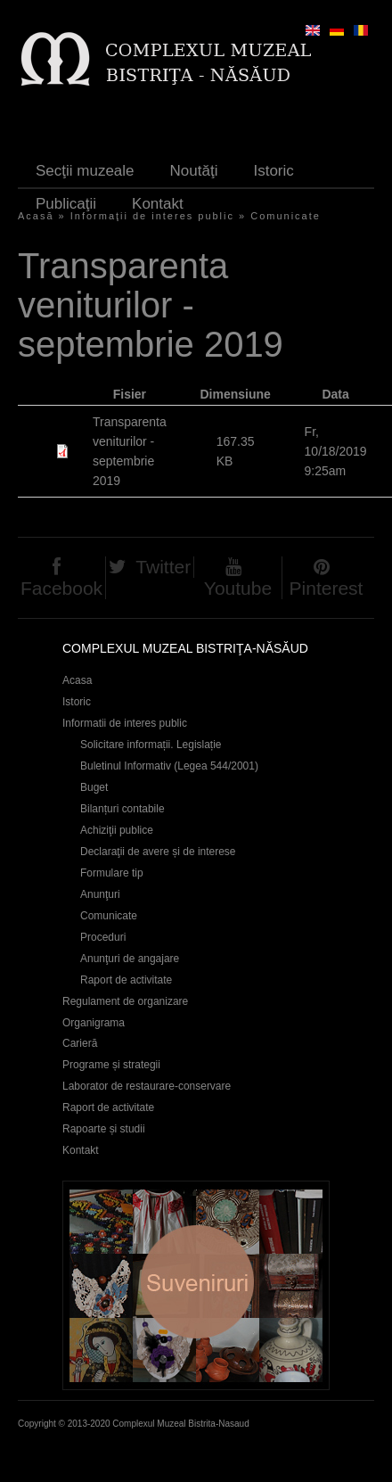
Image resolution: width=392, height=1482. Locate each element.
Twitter (163, 566)
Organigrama (93, 1023)
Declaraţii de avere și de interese (158, 851)
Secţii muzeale (85, 170)
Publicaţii (66, 203)
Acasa (77, 680)
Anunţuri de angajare (129, 958)
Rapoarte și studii (103, 1129)
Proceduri (103, 937)
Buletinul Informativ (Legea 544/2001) (169, 766)
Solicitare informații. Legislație (151, 744)
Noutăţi (194, 170)
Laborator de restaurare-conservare (146, 1086)
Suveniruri (196, 1285)
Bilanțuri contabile (122, 809)
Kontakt (158, 203)
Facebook (61, 588)
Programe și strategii (111, 1064)
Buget (94, 787)
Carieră (79, 1043)
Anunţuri (100, 894)
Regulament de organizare (125, 1001)
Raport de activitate (126, 980)
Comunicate (285, 215)
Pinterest (326, 588)
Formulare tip (111, 873)
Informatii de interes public (124, 723)
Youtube (238, 588)
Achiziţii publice (116, 830)
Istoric (273, 170)
